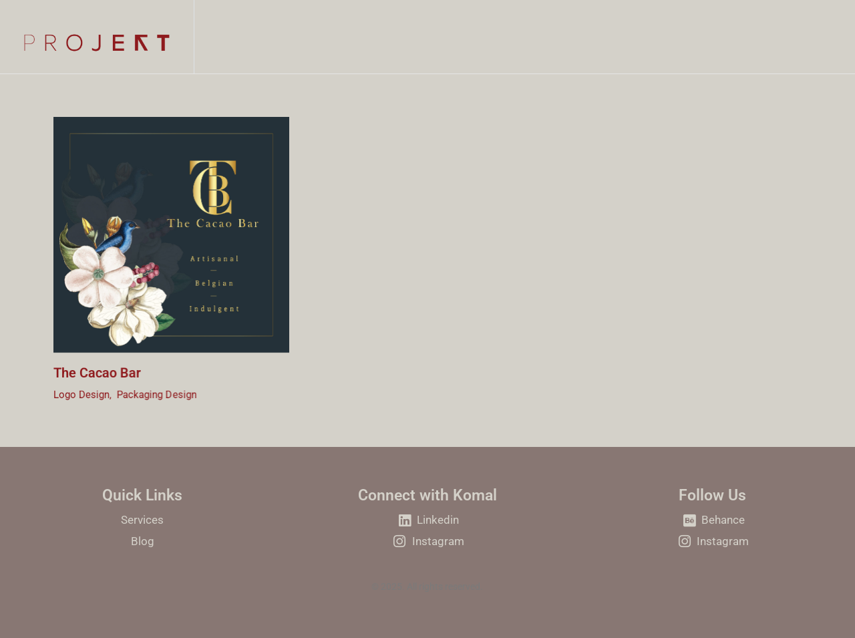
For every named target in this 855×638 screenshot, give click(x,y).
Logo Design (81, 397)
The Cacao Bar (97, 375)
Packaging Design (156, 397)
